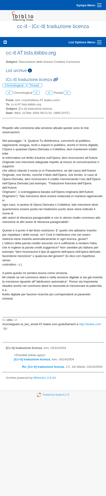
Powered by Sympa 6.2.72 (56, 394)
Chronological (14, 85)
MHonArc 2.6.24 (45, 377)
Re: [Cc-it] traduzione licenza (43, 366)
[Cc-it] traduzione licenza (32, 359)
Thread (34, 85)
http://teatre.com (90, 324)
